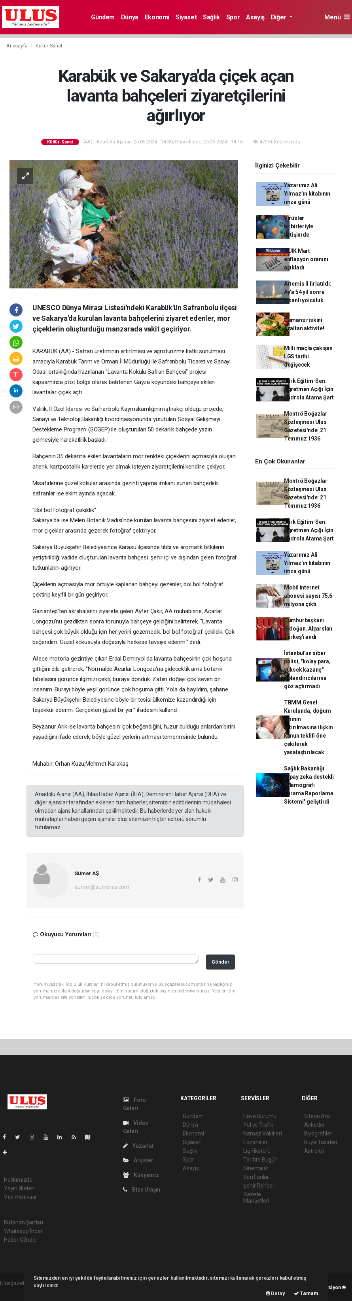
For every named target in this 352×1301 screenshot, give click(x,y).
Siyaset (186, 17)
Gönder (220, 962)
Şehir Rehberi (259, 1185)
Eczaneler (255, 1142)
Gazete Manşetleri (256, 1197)
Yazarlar (138, 1146)
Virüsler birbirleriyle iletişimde (299, 226)
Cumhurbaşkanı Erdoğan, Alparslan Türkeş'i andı (308, 628)
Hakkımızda (18, 1180)
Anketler (314, 1125)
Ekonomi (157, 17)
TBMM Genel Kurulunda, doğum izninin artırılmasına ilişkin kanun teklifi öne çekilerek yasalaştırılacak (308, 727)
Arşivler (138, 1160)
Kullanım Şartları (23, 1222)
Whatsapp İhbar (23, 1231)
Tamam (306, 1293)
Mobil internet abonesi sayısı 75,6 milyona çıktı (308, 595)
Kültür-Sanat (49, 46)
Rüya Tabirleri (320, 1142)
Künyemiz (141, 1175)
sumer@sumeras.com (102, 887)
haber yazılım (16, 1291)
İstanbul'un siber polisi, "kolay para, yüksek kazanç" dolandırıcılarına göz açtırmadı (307, 669)
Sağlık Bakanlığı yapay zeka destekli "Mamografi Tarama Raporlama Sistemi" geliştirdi (309, 785)
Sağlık (211, 17)
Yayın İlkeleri (19, 1188)
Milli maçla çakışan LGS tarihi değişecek (308, 356)
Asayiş (255, 17)
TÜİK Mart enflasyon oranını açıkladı (306, 259)
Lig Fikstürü (257, 1151)
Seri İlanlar (256, 1177)
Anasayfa (17, 46)
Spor (233, 17)
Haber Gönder (21, 1240)
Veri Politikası (20, 1197)
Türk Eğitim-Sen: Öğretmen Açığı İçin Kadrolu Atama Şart (309, 389)
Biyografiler (318, 1133)
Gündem (103, 17)
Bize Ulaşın (142, 1189)
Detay (275, 1293)
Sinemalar (255, 1168)
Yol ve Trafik (258, 1125)
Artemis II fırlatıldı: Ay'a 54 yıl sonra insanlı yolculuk (307, 292)
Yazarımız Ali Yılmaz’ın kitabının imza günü (307, 193)
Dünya (129, 17)
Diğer (279, 17)
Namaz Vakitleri (262, 1133)
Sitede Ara (317, 1116)
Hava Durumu (259, 1116)
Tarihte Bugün (260, 1159)
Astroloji (314, 1151)
